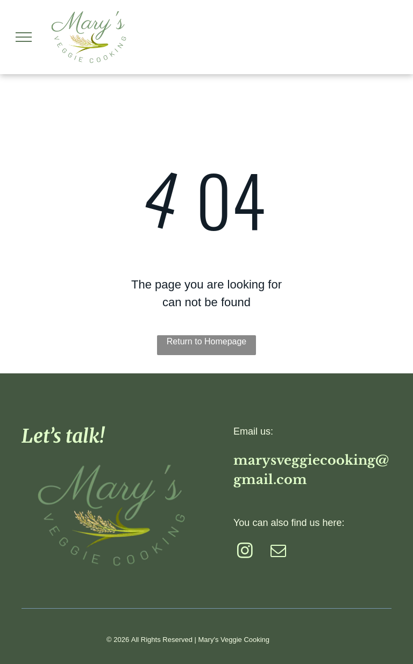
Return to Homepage (207, 341)
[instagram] (245, 552)
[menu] (24, 37)
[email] (278, 552)
